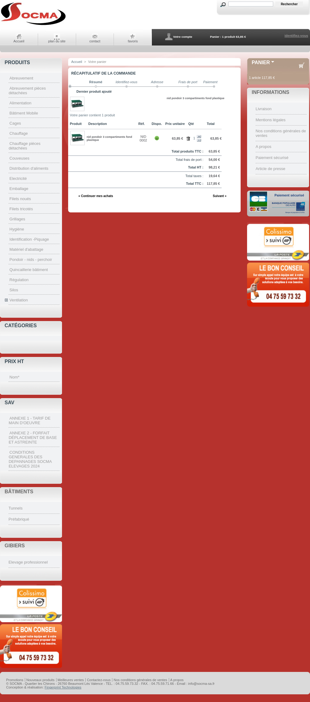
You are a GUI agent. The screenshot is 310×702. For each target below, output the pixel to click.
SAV (9, 402)
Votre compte (182, 36)
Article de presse (270, 168)
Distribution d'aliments (29, 168)
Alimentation (21, 103)
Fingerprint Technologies (63, 687)
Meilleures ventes (71, 680)
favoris (133, 41)
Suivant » (219, 196)
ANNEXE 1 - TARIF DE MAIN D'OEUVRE (29, 420)
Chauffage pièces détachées (25, 145)
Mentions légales (271, 120)
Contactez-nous (98, 680)
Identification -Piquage (29, 239)
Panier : (215, 36)
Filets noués (20, 198)
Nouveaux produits (40, 680)
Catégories (21, 325)
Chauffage (19, 133)
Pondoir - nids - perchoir (31, 259)
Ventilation (19, 300)
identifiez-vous (296, 35)
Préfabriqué (19, 519)
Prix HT (14, 361)
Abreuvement (21, 78)
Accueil (19, 41)
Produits (17, 62)
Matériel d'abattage (26, 249)
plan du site (56, 41)
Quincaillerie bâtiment (29, 269)
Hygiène (17, 229)
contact (94, 41)
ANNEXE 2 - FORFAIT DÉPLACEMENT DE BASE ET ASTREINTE (33, 437)
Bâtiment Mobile (24, 113)
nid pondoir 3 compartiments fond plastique (195, 98)
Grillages (17, 219)
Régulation (19, 279)
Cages (15, 123)
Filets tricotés (21, 209)
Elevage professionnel (28, 562)
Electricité (18, 178)
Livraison (264, 109)
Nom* (15, 377)
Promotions (14, 680)
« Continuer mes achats (96, 196)
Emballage (19, 188)
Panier (261, 62)
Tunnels (16, 508)
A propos (263, 146)
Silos (14, 290)
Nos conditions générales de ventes (140, 680)
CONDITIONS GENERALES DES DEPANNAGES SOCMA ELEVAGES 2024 (30, 459)
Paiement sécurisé (272, 157)
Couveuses (19, 158)
